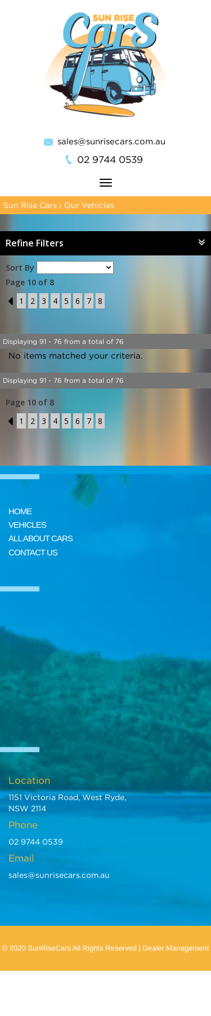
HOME (20, 511)
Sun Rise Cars (30, 205)
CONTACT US (32, 552)
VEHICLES (27, 524)
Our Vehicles (89, 205)
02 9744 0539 (110, 159)
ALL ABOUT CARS (40, 538)
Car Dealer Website (100, 993)
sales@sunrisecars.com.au (111, 140)
